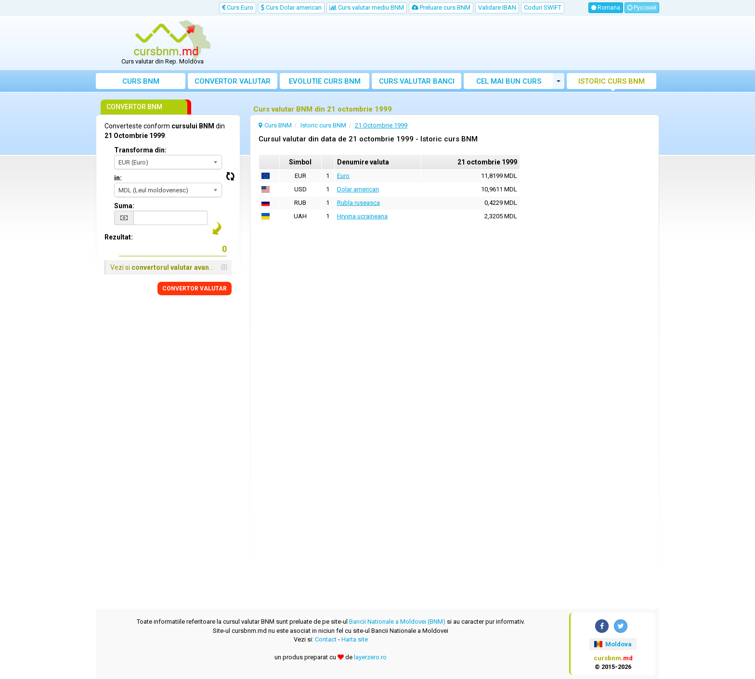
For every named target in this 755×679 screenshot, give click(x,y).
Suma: (124, 206)
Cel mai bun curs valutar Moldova (509, 83)
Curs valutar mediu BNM (366, 7)
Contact (326, 639)
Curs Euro (237, 7)
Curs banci (417, 81)
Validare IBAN (497, 7)
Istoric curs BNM (611, 81)
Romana (605, 7)
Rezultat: (118, 237)
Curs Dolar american (291, 7)
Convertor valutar (233, 81)
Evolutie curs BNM (325, 81)
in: (118, 178)
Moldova (613, 644)
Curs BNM (140, 81)
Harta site (354, 639)
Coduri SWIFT (542, 7)
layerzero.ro (370, 657)
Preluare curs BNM (441, 7)
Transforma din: (140, 150)
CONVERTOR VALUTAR (194, 288)
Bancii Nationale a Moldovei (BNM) (397, 621)
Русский (641, 7)
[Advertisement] (448, 43)
